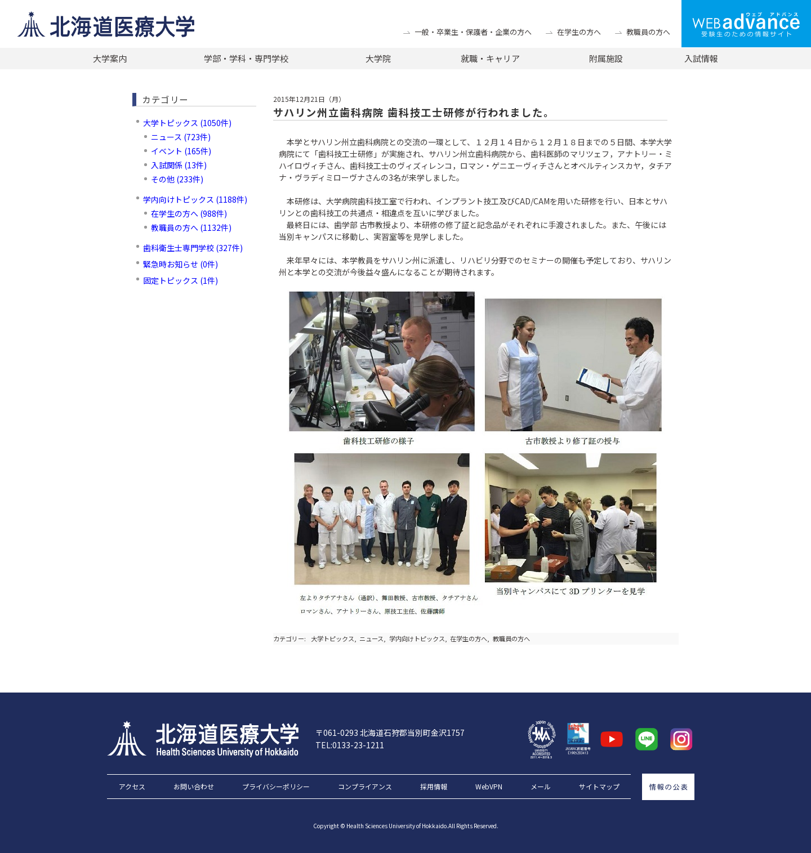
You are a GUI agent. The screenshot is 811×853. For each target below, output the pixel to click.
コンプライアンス (365, 786)
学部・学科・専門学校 (246, 58)
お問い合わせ (193, 786)
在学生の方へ (579, 31)
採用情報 (433, 786)
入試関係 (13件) (179, 165)
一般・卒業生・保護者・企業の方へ (473, 31)
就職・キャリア (490, 58)
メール (541, 786)
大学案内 (110, 58)
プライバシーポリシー (276, 786)
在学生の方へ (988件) (189, 213)
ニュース (371, 638)
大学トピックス (332, 638)
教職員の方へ (648, 31)
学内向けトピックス (417, 638)
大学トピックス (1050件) (187, 122)
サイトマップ (599, 786)
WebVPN (488, 786)
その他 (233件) (177, 179)
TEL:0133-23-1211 (349, 745)
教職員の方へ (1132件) (191, 227)
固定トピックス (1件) (180, 280)
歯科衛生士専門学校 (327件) (193, 247)
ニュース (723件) (181, 136)
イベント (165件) (181, 151)
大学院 (378, 58)
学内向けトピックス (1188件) (195, 199)
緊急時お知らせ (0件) (180, 264)
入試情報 (701, 58)
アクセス (132, 786)
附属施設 (606, 58)
